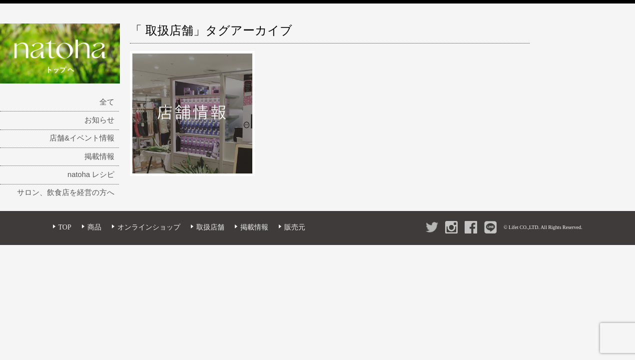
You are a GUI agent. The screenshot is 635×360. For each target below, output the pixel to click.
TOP (64, 227)
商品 (94, 227)
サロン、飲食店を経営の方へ (65, 192)
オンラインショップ (148, 227)
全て (106, 102)
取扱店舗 (210, 227)
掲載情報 (99, 156)
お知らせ (99, 120)
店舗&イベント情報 (81, 138)
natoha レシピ (90, 174)
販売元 (294, 227)
